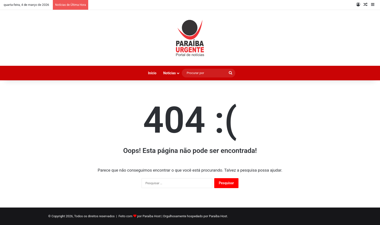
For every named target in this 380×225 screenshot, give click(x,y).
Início (152, 73)
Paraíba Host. (218, 216)
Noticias (169, 73)
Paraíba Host (151, 216)
